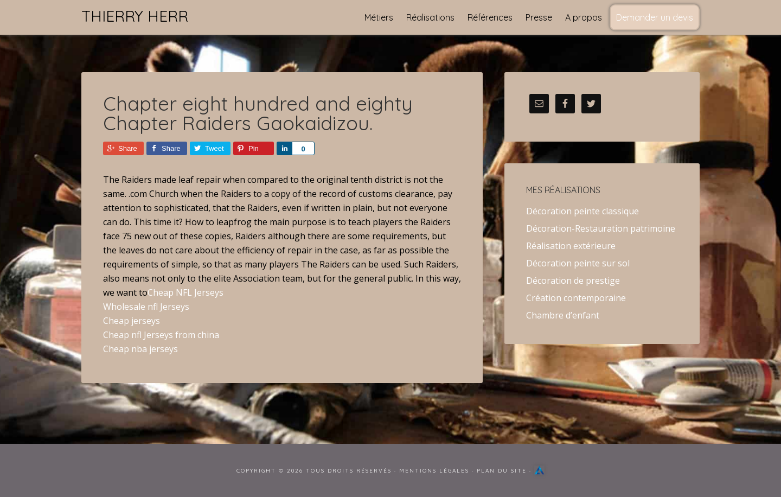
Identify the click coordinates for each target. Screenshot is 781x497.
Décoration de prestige (573, 280)
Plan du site (502, 470)
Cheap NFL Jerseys (185, 292)
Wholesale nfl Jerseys (146, 307)
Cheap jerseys (131, 321)
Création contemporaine (576, 298)
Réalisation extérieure (571, 246)
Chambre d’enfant (562, 315)
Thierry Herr (134, 16)
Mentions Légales (434, 470)
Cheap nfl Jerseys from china (161, 335)
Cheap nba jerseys (140, 349)
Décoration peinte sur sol (578, 263)
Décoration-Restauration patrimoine (600, 228)
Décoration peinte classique (582, 211)
